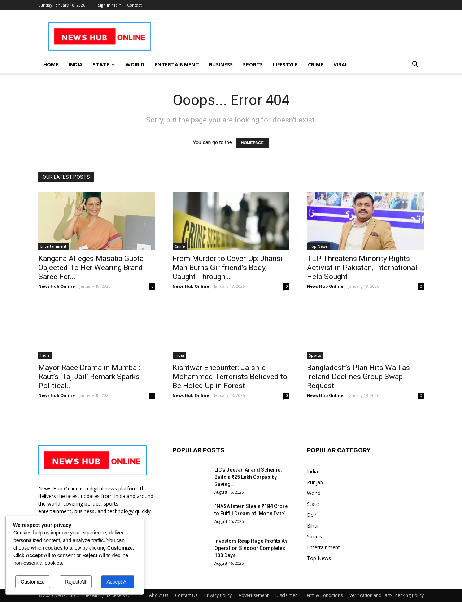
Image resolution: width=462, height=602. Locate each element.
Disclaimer (286, 595)
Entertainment (176, 64)
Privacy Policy (218, 595)
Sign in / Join (109, 5)
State (104, 64)
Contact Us (186, 595)
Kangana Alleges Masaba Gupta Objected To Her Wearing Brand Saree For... (91, 267)
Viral (341, 64)
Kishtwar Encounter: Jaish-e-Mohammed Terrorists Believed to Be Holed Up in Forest (230, 376)
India (76, 64)
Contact (134, 5)
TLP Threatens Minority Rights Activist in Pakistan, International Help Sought (362, 267)
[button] (415, 65)
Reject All (75, 582)
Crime (315, 64)
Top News (318, 246)
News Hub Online (56, 286)
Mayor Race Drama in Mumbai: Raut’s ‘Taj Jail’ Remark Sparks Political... (89, 376)
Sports (253, 64)
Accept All (117, 582)
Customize (32, 582)
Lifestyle (285, 64)
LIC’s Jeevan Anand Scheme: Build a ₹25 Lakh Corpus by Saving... (248, 477)
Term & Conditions (323, 595)
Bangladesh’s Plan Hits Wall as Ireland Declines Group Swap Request (358, 376)
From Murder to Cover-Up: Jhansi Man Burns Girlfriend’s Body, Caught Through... (228, 267)
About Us (158, 595)
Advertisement (254, 595)
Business (221, 64)
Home (50, 64)
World (135, 64)
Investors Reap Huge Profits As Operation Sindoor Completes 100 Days (251, 548)
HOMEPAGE (252, 142)
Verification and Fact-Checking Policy (386, 595)
